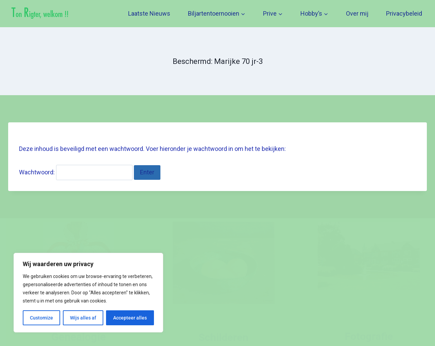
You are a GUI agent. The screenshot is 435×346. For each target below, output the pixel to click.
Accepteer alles (130, 318)
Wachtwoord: (76, 172)
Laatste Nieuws (149, 13)
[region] (88, 292)
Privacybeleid (404, 13)
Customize (41, 318)
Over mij (357, 13)
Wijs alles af (83, 318)
